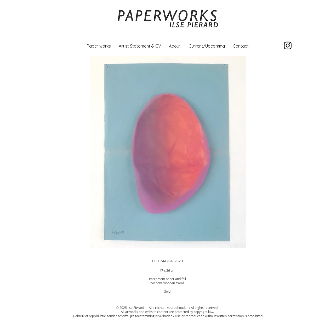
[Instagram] (288, 45)
